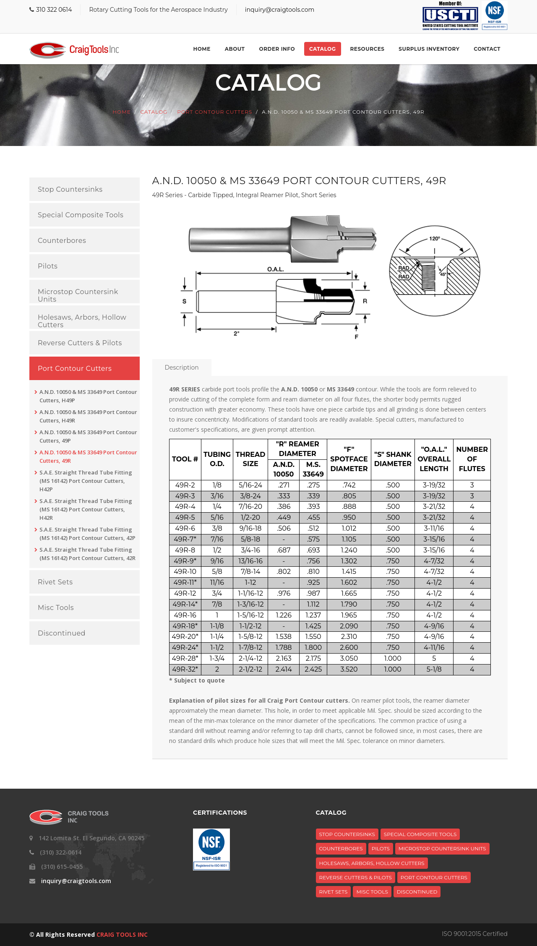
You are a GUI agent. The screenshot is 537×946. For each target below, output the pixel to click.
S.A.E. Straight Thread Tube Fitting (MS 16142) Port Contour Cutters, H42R (85, 509)
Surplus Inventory (429, 49)
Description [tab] (182, 367)
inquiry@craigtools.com (280, 9)
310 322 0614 (54, 9)
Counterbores (62, 241)
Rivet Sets (55, 582)
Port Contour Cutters (214, 112)
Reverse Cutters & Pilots (80, 343)
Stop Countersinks (70, 189)
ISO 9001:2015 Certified (475, 934)
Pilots (47, 266)
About (235, 49)
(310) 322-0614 (60, 852)
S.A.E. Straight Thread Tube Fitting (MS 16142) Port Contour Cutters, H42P (85, 481)
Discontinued (62, 633)
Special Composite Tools (80, 215)
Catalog (322, 49)
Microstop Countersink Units (78, 295)
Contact (487, 49)
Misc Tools (56, 608)
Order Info (277, 49)
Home (201, 49)
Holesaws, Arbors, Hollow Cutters (82, 321)
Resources (367, 49)
